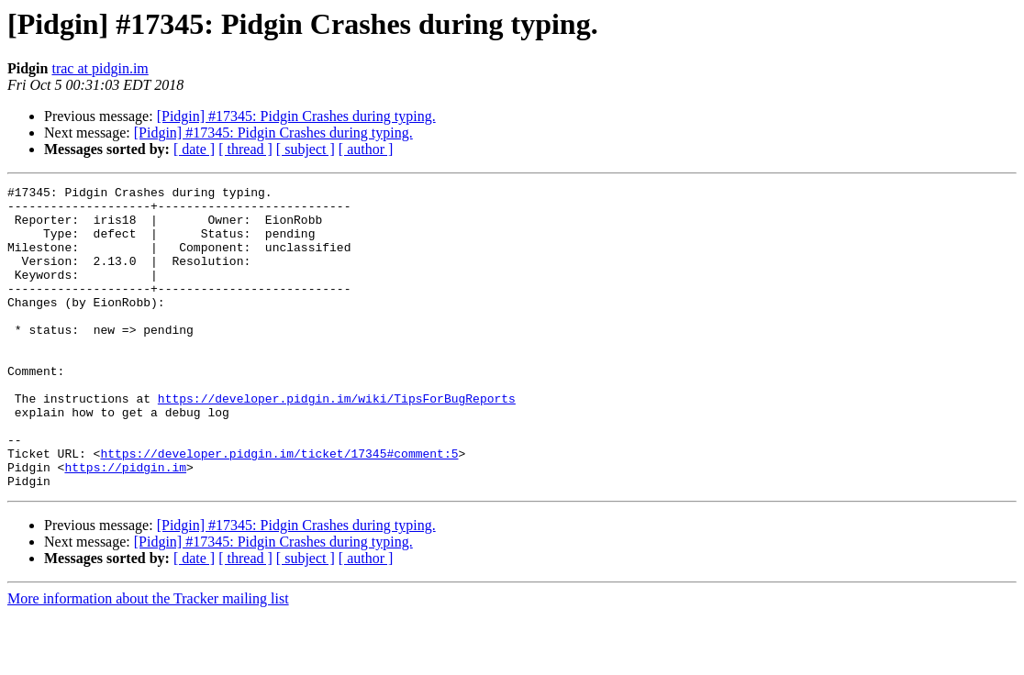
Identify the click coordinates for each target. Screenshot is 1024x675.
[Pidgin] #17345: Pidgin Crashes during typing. (296, 116)
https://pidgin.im (125, 524)
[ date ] (194, 149)
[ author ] (366, 149)
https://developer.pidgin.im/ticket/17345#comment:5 (279, 508)
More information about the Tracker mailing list (148, 659)
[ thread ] (245, 149)
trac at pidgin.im (99, 68)
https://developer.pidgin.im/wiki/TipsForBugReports (337, 442)
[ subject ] (305, 149)
